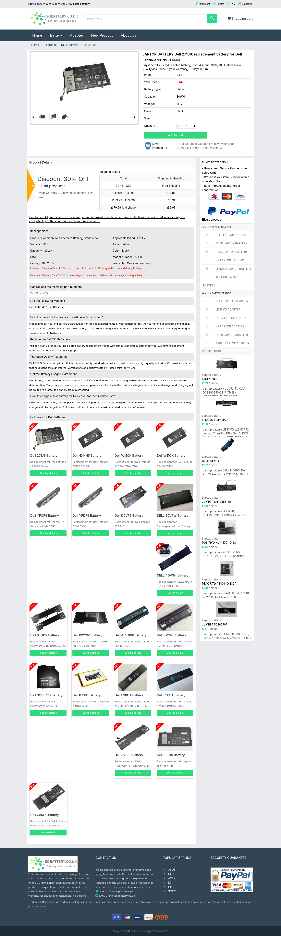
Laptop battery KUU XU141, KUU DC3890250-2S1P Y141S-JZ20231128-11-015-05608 (224, 391)
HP (167, 887)
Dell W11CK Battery (129, 455)
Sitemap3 (127, 891)
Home (39, 33)
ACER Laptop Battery (225, 243)
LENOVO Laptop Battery (227, 268)
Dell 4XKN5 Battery (86, 455)
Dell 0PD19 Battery (171, 755)
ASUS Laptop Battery (225, 251)
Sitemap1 (104, 891)
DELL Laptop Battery (225, 235)
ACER (169, 878)
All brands (49, 44)
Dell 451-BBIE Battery (131, 635)
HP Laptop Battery (223, 260)
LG (167, 882)
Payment (205, 3)
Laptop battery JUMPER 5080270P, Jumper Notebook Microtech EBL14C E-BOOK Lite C (227, 636)
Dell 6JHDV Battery (44, 635)
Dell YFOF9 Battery (44, 515)
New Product (102, 35)
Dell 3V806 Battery (129, 755)
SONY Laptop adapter (226, 318)
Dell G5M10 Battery (44, 815)
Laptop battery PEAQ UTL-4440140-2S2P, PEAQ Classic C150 (226, 595)
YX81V (44, 293)
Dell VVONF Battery (171, 635)
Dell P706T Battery (86, 695)
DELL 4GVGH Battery (172, 575)
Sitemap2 (115, 891)
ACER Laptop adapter (225, 334)
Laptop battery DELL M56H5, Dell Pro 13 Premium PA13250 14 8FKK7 (225, 472)
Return (220, 3)
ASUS (169, 869)
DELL (169, 874)
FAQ (233, 3)
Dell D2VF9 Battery (129, 515)
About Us (128, 35)
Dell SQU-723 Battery (46, 695)
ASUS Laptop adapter (225, 301)
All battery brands (216, 227)
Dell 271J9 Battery (43, 455)
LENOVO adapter (221, 309)
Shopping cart (240, 18)
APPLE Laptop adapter (226, 343)
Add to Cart (175, 135)
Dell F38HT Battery (129, 695)
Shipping (247, 3)
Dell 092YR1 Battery (87, 635)
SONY (169, 891)
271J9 (34, 293)
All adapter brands (216, 293)
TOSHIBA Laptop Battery (221, 281)
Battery (56, 35)
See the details (48, 473)
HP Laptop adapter (223, 326)
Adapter (76, 35)
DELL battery (69, 44)
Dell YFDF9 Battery (86, 515)
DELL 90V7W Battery (172, 515)
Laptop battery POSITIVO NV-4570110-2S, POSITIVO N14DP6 (223, 554)
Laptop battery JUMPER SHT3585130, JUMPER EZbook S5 (225, 513)
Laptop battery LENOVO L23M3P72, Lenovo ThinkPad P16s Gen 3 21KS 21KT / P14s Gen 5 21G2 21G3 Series (226, 432)
